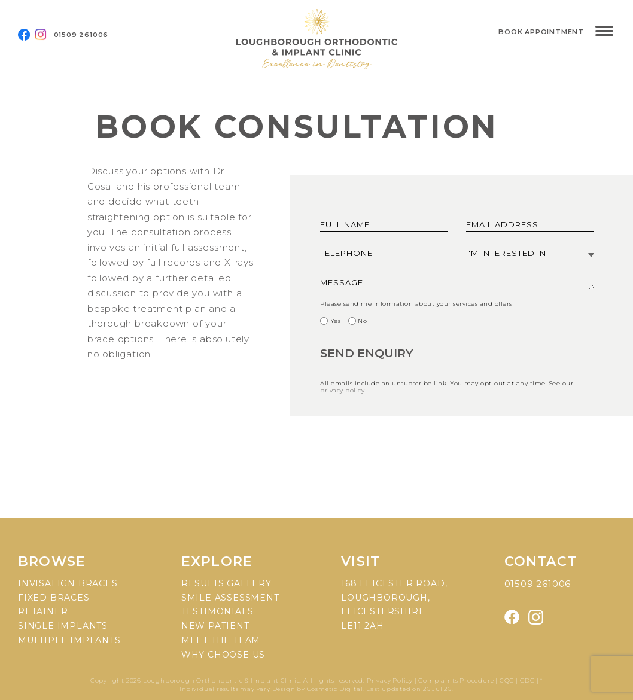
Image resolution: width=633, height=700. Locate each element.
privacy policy (342, 390)
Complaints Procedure (456, 680)
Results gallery (226, 583)
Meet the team (220, 640)
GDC (527, 680)
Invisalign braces (68, 583)
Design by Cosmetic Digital (317, 689)
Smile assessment (230, 597)
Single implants (63, 625)
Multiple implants (69, 640)
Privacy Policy (391, 680)
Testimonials (217, 611)
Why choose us (223, 654)
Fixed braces (54, 597)
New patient (215, 625)
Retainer (43, 611)
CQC (507, 680)
